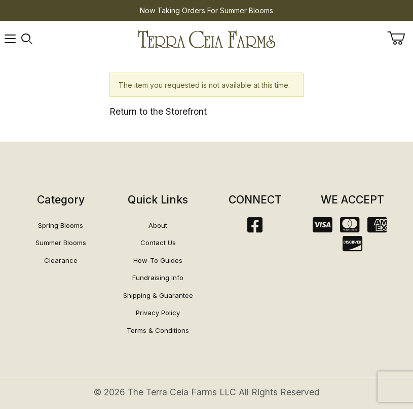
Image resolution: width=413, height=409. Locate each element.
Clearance (61, 260)
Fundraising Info (157, 278)
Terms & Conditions (158, 330)
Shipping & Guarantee (158, 295)
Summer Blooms (60, 242)
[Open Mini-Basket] (400, 38)
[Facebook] (254, 228)
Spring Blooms (60, 225)
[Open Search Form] (26, 39)
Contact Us (158, 242)
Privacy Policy (158, 313)
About (157, 225)
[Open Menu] (10, 39)
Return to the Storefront (158, 111)
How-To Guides (157, 260)
